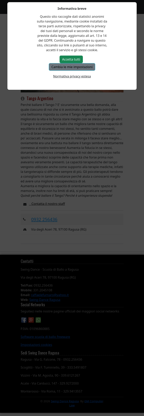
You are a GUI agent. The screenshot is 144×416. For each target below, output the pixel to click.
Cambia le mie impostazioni (72, 67)
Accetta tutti (71, 59)
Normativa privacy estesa (72, 76)
